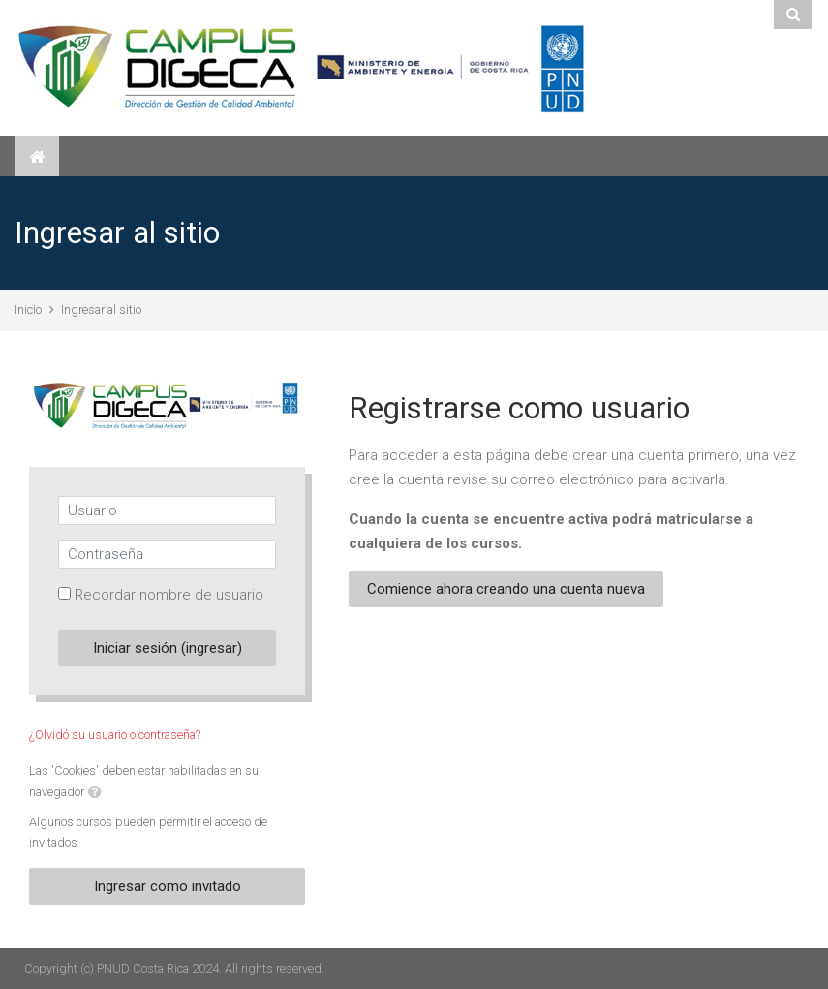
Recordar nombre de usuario (169, 594)
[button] (95, 793)
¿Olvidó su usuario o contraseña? (114, 734)
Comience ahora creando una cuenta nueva (506, 589)
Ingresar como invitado (167, 886)
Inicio (28, 309)
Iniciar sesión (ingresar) (167, 648)
